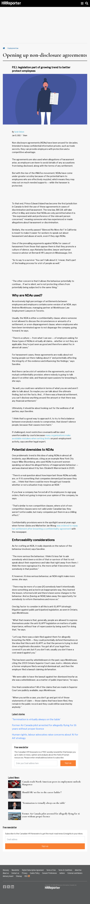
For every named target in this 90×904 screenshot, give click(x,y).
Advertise (78, 870)
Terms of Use (51, 870)
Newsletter (15, 870)
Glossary (6, 870)
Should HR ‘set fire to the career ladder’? (42, 792)
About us (6, 873)
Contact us (15, 873)
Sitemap (19, 876)
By (18, 131)
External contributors (75, 873)
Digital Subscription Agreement (33, 870)
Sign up (68, 763)
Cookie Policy (34, 873)
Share (25, 135)
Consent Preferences (49, 873)
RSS (27, 876)
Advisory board (8, 876)
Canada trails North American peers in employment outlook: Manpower (51, 783)
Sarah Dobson (19, 131)
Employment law (13, 48)
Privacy (24, 873)
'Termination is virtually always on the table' (36, 719)
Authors (62, 873)
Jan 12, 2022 (16, 135)
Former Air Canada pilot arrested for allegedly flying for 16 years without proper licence (51, 815)
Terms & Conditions (65, 870)
